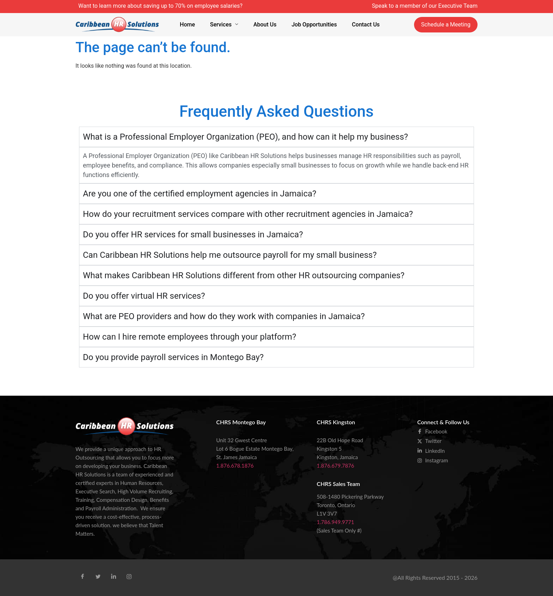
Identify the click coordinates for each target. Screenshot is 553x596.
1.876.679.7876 (335, 465)
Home (189, 24)
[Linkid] (113, 577)
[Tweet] (98, 577)
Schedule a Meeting (445, 24)
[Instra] (129, 577)
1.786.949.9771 (335, 522)
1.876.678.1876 (235, 465)
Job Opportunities (313, 24)
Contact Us (364, 24)
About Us (264, 24)
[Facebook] (82, 577)
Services (225, 24)
